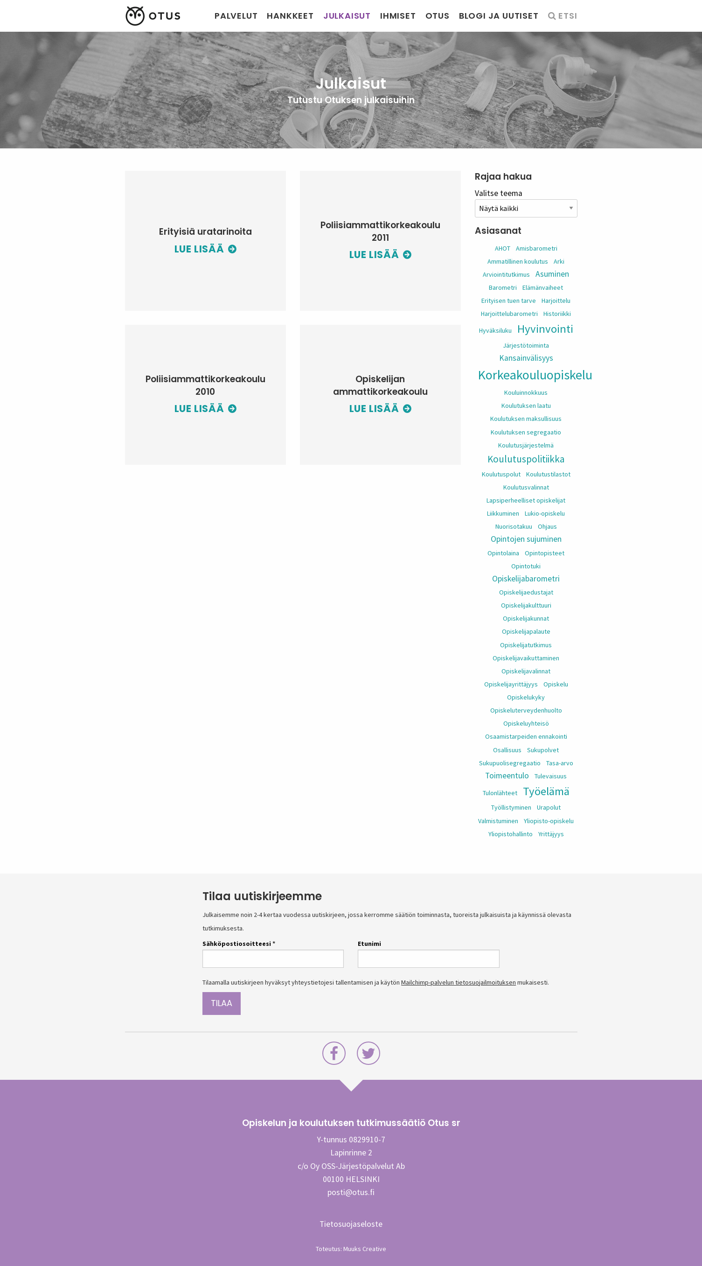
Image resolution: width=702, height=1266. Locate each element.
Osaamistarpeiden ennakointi (526, 736)
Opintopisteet (544, 553)
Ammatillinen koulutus (517, 261)
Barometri (503, 287)
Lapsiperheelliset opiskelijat (526, 500)
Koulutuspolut (501, 474)
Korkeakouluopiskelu (535, 374)
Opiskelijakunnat (526, 618)
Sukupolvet (543, 750)
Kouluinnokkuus (526, 392)
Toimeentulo (507, 775)
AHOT (502, 248)
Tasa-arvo (559, 763)
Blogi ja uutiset (499, 15)
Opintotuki (526, 566)
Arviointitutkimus (506, 274)
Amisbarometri (536, 248)
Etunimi (369, 943)
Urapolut (549, 807)
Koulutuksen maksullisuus (526, 418)
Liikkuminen (503, 513)
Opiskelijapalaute (526, 631)
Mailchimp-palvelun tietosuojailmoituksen (458, 982)
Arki (559, 261)
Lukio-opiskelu (545, 513)
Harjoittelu (556, 300)
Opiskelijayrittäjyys (511, 684)
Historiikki (557, 313)
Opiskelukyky (526, 697)
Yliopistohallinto (510, 834)
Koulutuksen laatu (526, 405)
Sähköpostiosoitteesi (238, 943)
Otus (437, 15)
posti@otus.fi (351, 1192)
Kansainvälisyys (526, 358)
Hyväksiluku (495, 330)
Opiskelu (555, 684)
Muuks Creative (364, 1249)
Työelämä (546, 791)
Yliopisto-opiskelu (549, 821)
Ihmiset (398, 15)
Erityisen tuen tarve (508, 300)
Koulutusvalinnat (526, 487)
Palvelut (236, 15)
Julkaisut (347, 15)
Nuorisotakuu (513, 526)
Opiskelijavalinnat (525, 671)
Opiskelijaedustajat (526, 592)
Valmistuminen (498, 821)
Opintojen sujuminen (526, 539)
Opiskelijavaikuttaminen (526, 658)
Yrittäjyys (551, 834)
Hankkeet (290, 15)
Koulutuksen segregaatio (526, 432)
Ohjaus (547, 526)
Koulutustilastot (548, 474)
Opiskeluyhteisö (526, 723)
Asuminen (552, 274)
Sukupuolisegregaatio (510, 763)
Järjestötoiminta (526, 345)
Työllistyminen (511, 807)
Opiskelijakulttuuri (526, 605)
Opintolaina (503, 553)
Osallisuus (507, 750)
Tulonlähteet (500, 793)
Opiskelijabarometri (526, 579)
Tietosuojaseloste (351, 1224)
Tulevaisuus (551, 776)
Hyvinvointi (545, 329)
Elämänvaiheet (542, 287)
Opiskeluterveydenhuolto (526, 710)
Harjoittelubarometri (509, 313)
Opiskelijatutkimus (526, 645)
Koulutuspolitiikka (526, 459)
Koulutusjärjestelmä (526, 445)
